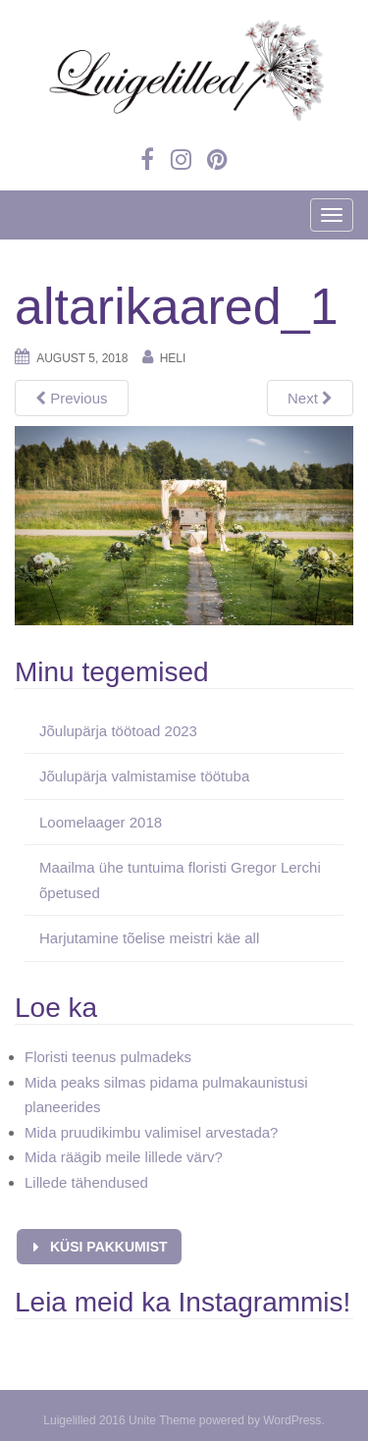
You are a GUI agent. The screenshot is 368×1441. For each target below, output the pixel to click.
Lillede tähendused (86, 1182)
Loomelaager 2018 (100, 822)
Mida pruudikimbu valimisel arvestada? (151, 1132)
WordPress (292, 1420)
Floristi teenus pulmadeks (108, 1056)
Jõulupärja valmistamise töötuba (144, 776)
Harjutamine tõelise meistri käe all (149, 938)
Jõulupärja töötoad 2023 (118, 730)
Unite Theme (162, 1420)
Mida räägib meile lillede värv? (124, 1156)
